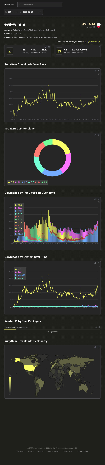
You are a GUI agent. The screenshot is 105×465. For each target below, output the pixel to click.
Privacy (31, 451)
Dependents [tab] (10, 327)
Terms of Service (53, 451)
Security (40, 451)
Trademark (21, 451)
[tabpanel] (52, 332)
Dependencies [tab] (22, 327)
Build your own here (91, 42)
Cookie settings (82, 451)
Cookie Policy (68, 451)
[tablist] (16, 327)
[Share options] (46, 47)
